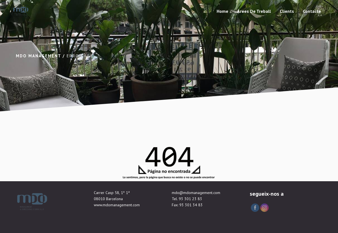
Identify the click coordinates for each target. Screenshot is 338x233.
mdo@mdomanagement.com (196, 192)
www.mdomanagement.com (117, 204)
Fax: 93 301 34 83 (187, 204)
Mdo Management (38, 55)
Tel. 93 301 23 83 (187, 198)
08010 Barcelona (108, 198)
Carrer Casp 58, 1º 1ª (112, 192)
